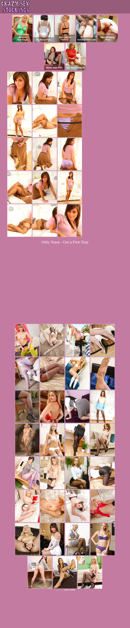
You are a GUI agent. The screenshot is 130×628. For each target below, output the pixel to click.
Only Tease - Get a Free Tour (65, 242)
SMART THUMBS (69, 553)
